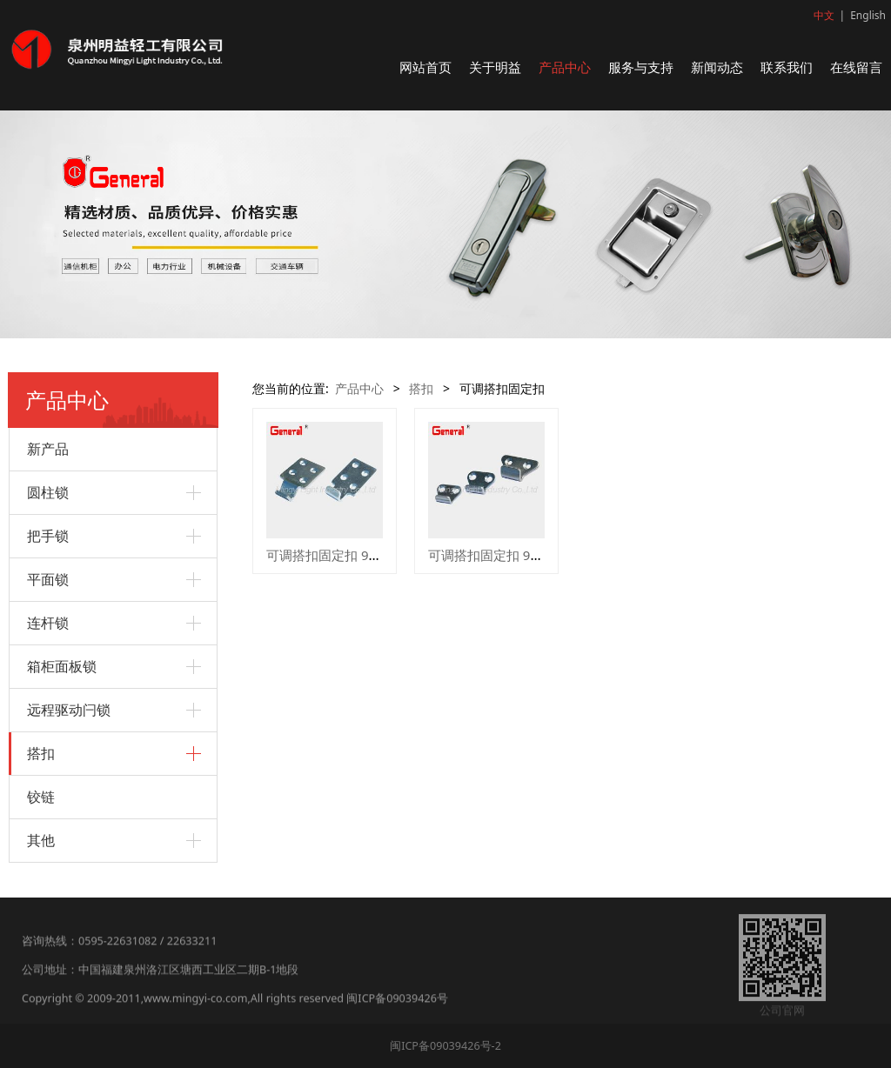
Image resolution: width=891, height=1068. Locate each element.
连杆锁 (48, 622)
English (868, 15)
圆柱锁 (48, 492)
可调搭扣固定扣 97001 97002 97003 (534, 555)
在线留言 (856, 67)
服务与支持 (640, 67)
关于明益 (495, 67)
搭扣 (41, 753)
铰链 (41, 796)
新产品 (48, 448)
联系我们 (786, 67)
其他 (41, 840)
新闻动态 (717, 67)
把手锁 (48, 535)
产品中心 (565, 67)
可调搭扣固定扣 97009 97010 (352, 555)
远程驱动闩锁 (69, 709)
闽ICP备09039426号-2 (445, 1045)
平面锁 (48, 579)
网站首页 (425, 67)
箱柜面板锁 (62, 666)
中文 (824, 15)
